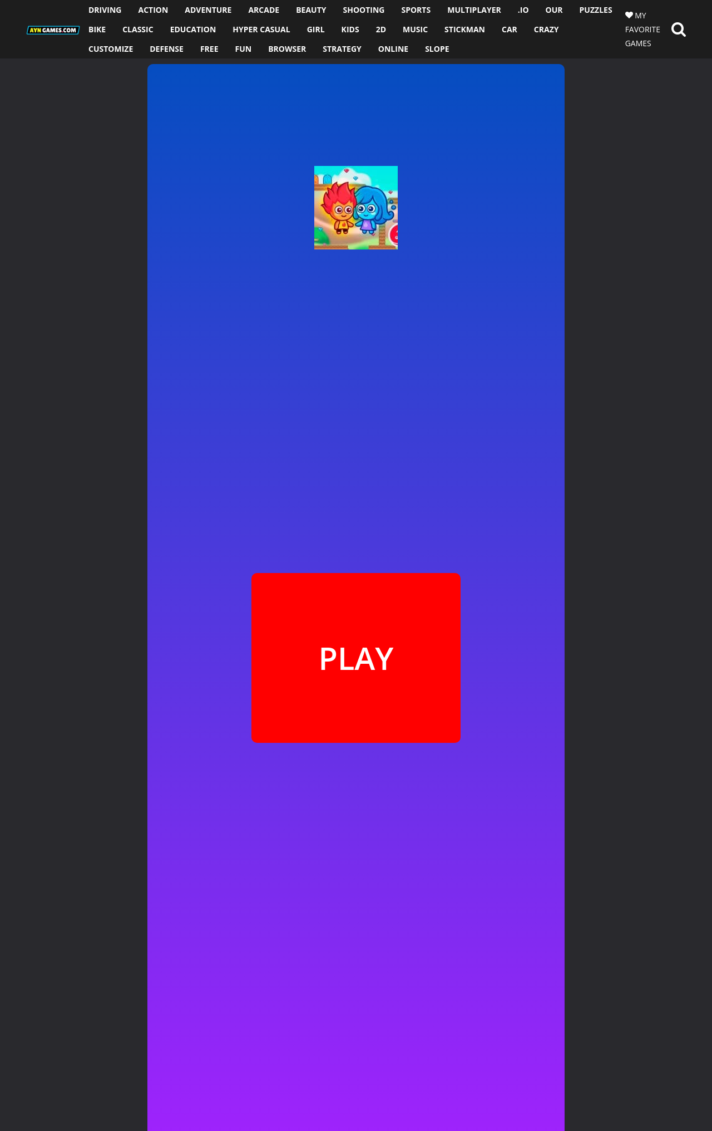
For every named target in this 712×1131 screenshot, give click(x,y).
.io (523, 9)
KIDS (350, 29)
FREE (209, 48)
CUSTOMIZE (110, 48)
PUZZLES (596, 9)
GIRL (316, 29)
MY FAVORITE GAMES (642, 29)
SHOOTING (363, 9)
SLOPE (437, 48)
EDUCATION (193, 29)
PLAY (355, 658)
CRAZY (546, 29)
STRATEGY (342, 48)
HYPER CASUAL (261, 29)
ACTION (153, 9)
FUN (243, 48)
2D (381, 29)
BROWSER (287, 48)
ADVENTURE (208, 9)
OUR (554, 9)
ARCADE (263, 9)
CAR (509, 29)
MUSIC (415, 29)
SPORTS (416, 9)
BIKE (97, 29)
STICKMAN (464, 29)
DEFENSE (167, 48)
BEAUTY (311, 9)
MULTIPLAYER (474, 9)
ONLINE (393, 48)
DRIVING (105, 9)
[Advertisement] (71, 225)
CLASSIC (137, 29)
